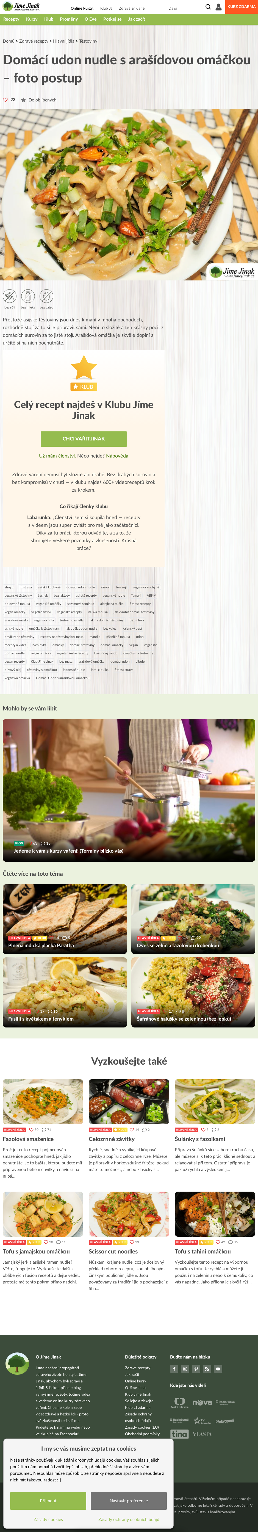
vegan (133, 645)
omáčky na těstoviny (19, 636)
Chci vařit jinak (84, 439)
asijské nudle (14, 628)
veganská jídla (44, 620)
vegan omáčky (15, 612)
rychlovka (39, 645)
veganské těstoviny (18, 595)
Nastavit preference (129, 1501)
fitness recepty (140, 603)
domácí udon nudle (80, 587)
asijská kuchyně (49, 587)
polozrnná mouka (17, 603)
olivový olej (13, 669)
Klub (48, 19)
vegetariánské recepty (72, 653)
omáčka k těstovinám (44, 628)
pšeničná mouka (118, 636)
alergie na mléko (112, 603)
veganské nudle (114, 595)
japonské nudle (74, 669)
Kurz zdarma (242, 7)
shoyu (9, 587)
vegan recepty (15, 661)
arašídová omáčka (91, 661)
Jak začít (136, 19)
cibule (140, 661)
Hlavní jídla (63, 41)
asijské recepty (86, 595)
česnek (43, 595)
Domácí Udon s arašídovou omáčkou (63, 678)
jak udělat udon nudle (81, 628)
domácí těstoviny (82, 645)
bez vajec (109, 628)
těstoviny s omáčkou (42, 669)
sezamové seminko (80, 603)
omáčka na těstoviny (138, 653)
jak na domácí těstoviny (107, 620)
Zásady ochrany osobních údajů (128, 1519)
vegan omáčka (40, 653)
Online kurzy (135, 1381)
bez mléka (137, 620)
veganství (150, 645)
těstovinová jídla (72, 620)
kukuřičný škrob (105, 653)
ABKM (151, 595)
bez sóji (121, 587)
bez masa (66, 661)
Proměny (69, 19)
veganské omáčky (48, 603)
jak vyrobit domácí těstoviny (134, 612)
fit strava (26, 587)
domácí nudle (14, 653)
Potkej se (112, 19)
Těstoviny (88, 41)
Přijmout (48, 1501)
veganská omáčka (17, 678)
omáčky (58, 645)
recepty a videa (15, 645)
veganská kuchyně (146, 587)
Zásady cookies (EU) (142, 1427)
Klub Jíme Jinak (42, 661)
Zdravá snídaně (132, 8)
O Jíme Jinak (135, 1388)
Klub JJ (106, 8)
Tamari (136, 595)
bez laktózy (62, 595)
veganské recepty (69, 612)
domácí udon (120, 661)
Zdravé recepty (33, 41)
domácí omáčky (112, 645)
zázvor (105, 587)
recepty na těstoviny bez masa (62, 636)
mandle (95, 636)
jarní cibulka (100, 669)
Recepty (11, 19)
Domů (9, 41)
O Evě (91, 19)
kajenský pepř (132, 628)
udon (140, 636)
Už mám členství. (58, 456)
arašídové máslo (16, 620)
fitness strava (124, 669)
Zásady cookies (48, 1519)
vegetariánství (41, 612)
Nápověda (117, 456)
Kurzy (32, 19)
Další (172, 8)
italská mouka (98, 612)
